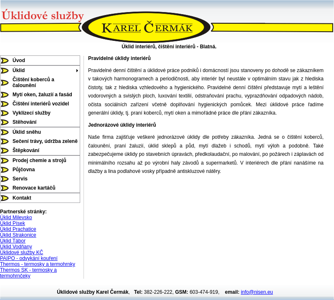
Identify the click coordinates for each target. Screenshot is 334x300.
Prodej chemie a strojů (39, 160)
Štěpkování (26, 150)
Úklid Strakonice (18, 235)
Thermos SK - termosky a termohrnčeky (28, 273)
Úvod (19, 60)
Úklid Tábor (12, 241)
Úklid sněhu (27, 132)
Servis (20, 179)
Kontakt (22, 198)
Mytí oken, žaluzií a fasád (42, 95)
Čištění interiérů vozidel (41, 104)
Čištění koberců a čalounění (33, 82)
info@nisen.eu (257, 292)
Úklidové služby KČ (21, 252)
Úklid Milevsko (16, 217)
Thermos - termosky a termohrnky (37, 264)
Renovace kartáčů (34, 188)
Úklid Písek (12, 223)
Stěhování (24, 122)
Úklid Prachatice (18, 229)
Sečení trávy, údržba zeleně (45, 141)
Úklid (19, 70)
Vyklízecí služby (32, 113)
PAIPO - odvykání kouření (29, 258)
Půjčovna (24, 169)
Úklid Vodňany (16, 247)
